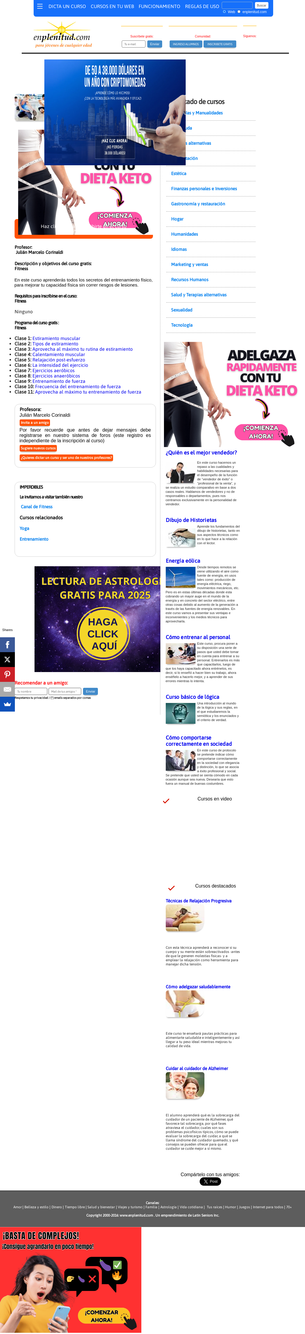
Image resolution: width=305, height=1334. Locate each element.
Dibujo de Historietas (191, 520)
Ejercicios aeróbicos (53, 370)
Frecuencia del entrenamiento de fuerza (78, 386)
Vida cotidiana (191, 1207)
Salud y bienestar (101, 1207)
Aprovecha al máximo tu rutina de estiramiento (82, 349)
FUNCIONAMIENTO (159, 6)
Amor (18, 1207)
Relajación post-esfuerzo (58, 359)
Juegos (244, 1207)
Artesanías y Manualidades (197, 112)
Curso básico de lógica (193, 697)
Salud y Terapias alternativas (198, 294)
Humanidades (184, 234)
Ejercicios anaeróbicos (56, 375)
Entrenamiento (34, 539)
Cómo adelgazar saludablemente (198, 986)
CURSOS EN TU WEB (112, 6)
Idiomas (179, 249)
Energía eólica (183, 561)
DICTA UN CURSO (67, 6)
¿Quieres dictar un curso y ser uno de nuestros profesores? (66, 458)
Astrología (168, 1207)
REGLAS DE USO (202, 6)
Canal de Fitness (36, 506)
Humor (230, 1207)
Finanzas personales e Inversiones (204, 188)
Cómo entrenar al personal (198, 637)
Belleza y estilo (36, 1207)
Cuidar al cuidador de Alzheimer (197, 1068)
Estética (178, 173)
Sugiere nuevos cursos (38, 448)
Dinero (56, 1207)
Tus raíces (214, 1207)
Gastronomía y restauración (198, 203)
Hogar (177, 218)
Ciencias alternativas (191, 143)
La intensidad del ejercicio (60, 365)
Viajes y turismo (130, 1207)
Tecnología (182, 325)
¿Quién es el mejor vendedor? (201, 452)
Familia (151, 1207)
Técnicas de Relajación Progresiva (199, 900)
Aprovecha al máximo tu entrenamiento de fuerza (88, 391)
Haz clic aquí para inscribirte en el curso (83, 229)
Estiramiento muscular (56, 338)
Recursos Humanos (189, 279)
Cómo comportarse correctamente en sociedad (199, 740)
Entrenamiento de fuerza (58, 381)
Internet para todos (268, 1207)
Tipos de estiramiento (55, 343)
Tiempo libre (75, 1207)
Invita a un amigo (35, 423)
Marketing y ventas (189, 264)
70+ (289, 1207)
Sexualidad (181, 309)
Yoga (24, 528)
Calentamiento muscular (58, 354)
